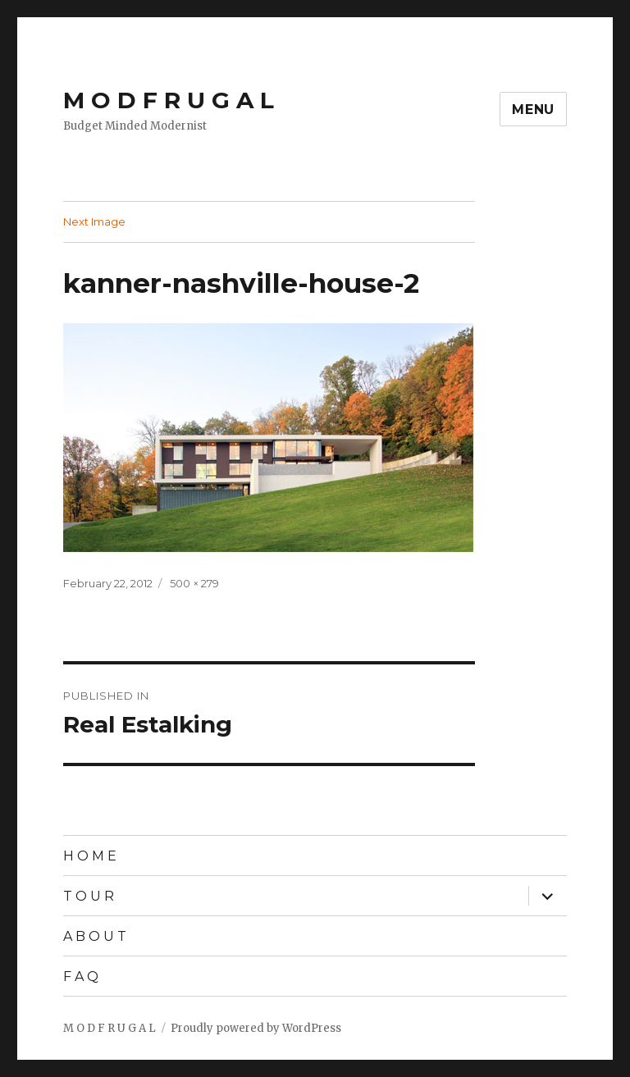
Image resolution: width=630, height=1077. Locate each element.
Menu (533, 109)
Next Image (94, 221)
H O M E (89, 856)
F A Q (80, 976)
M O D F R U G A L (168, 100)
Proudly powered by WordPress (256, 1028)
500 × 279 (194, 583)
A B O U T (94, 936)
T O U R (88, 896)
